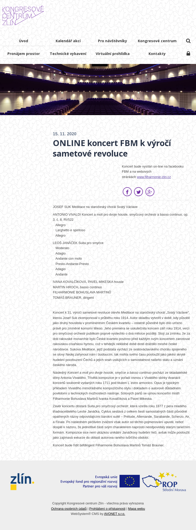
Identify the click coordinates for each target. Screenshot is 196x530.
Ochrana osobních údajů (69, 509)
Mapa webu (136, 509)
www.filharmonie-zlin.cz (154, 177)
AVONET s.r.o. (114, 514)
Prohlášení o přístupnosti (107, 509)
